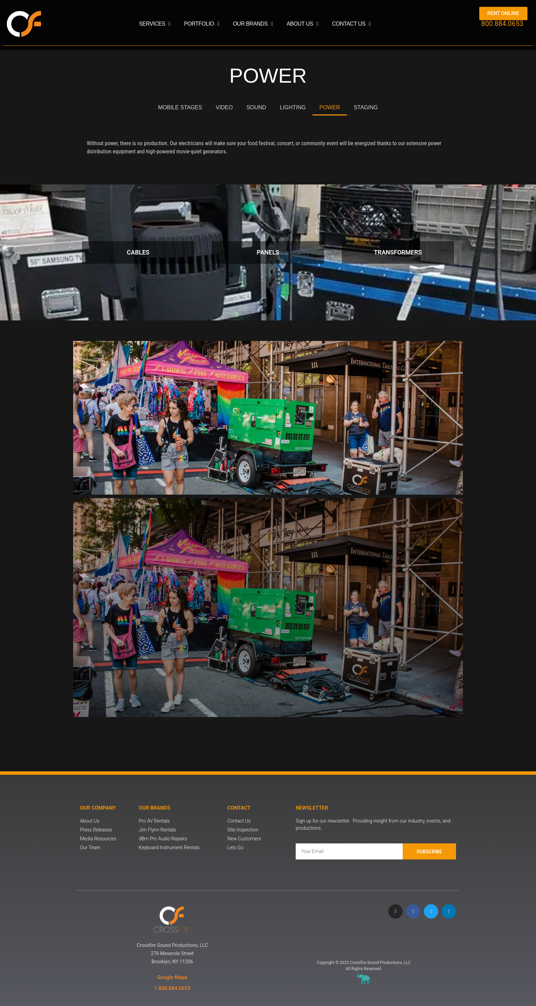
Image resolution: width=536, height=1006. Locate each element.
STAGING (366, 107)
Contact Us (351, 24)
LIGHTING (293, 107)
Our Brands (253, 24)
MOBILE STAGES (180, 107)
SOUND (256, 107)
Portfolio (201, 24)
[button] (78, 417)
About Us (302, 24)
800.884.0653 (502, 23)
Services (154, 24)
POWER (329, 107)
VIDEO (224, 107)
